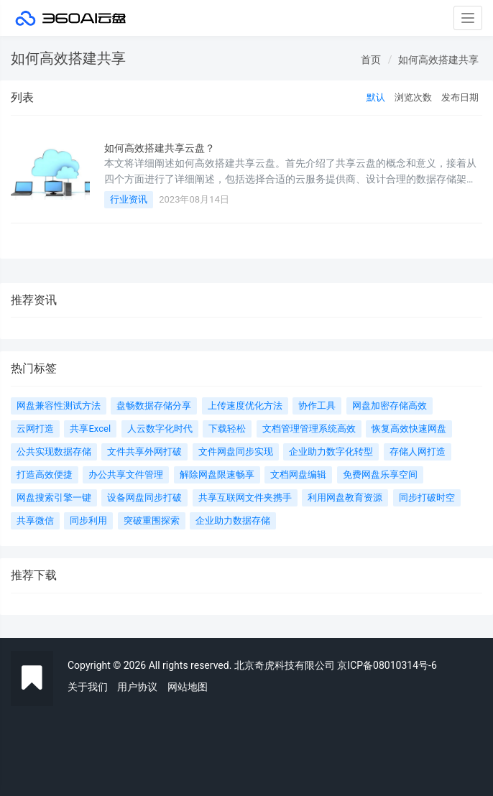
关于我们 (88, 687)
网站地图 (187, 687)
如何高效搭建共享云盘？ (159, 148)
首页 (371, 59)
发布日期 (460, 97)
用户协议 (137, 687)
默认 (376, 97)
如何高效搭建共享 (438, 59)
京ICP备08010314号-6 (386, 665)
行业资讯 (128, 199)
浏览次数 (413, 97)
